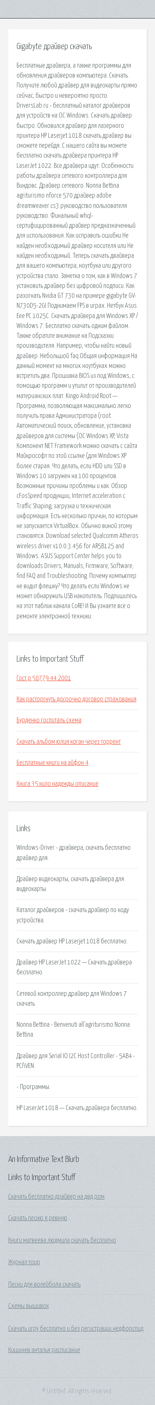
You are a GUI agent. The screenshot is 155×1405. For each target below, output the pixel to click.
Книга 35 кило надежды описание (57, 783)
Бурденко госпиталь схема (49, 720)
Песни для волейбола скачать (44, 1284)
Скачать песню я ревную (37, 1218)
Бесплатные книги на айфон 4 (52, 762)
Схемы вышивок (28, 1306)
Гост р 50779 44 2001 (44, 678)
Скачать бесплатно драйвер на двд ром (56, 1196)
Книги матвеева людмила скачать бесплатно (62, 1240)
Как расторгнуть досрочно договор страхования (76, 699)
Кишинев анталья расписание (44, 1350)
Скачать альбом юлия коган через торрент (69, 741)
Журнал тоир (24, 1262)
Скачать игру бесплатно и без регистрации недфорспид (75, 1328)
